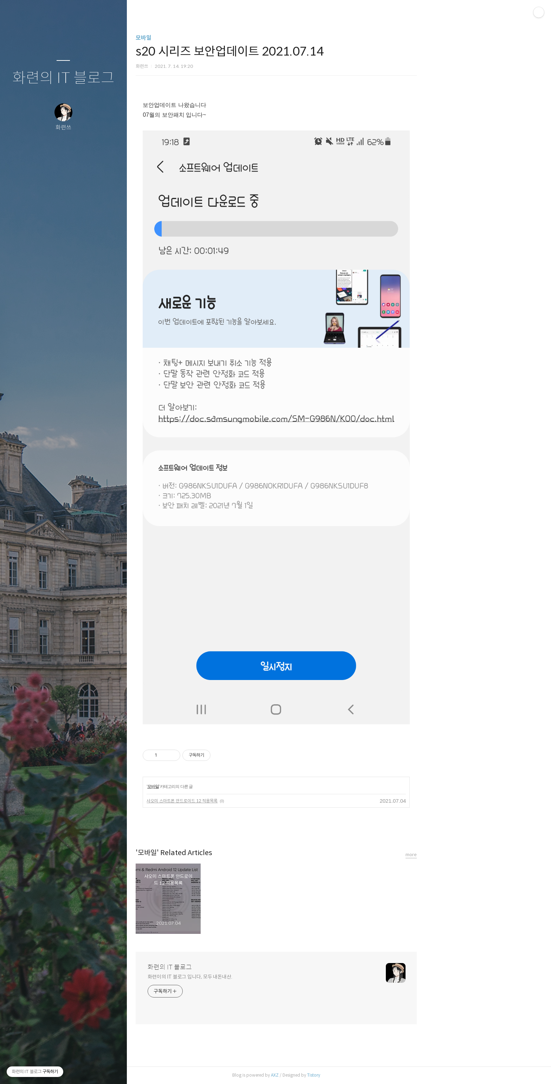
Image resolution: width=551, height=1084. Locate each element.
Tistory (376, 1075)
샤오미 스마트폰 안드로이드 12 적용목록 (244, 800)
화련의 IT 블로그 (63, 78)
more (473, 855)
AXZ (337, 1075)
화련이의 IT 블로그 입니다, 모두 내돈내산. (252, 977)
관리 (105, 1070)
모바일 (206, 37)
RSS (77, 1070)
